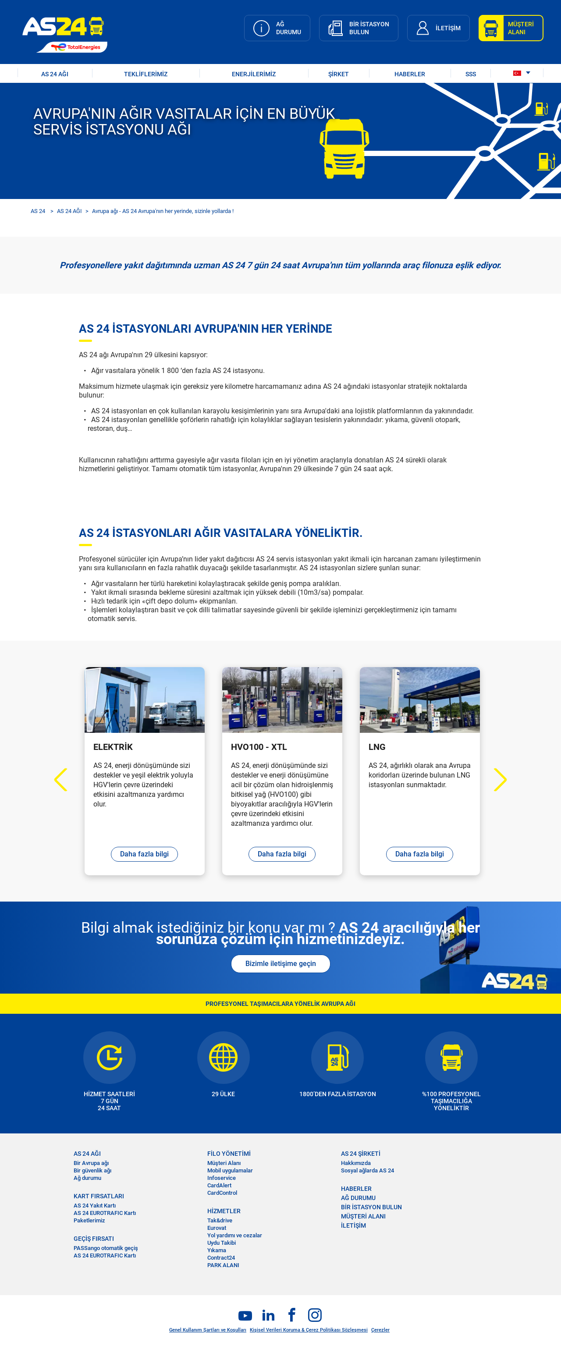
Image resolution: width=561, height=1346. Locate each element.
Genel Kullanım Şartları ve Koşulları (207, 1330)
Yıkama (216, 1250)
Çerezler (380, 1330)
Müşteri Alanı (224, 1163)
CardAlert (219, 1185)
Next (495, 779)
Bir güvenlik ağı (92, 1170)
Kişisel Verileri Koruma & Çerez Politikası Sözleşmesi (309, 1330)
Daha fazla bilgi (144, 854)
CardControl (222, 1193)
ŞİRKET (338, 74)
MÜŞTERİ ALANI (363, 1216)
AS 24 (38, 211)
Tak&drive (219, 1220)
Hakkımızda (356, 1163)
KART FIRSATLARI (99, 1196)
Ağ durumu (87, 1178)
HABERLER (409, 74)
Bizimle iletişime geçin (280, 963)
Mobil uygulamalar (230, 1170)
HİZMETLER (224, 1211)
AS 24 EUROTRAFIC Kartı (105, 1213)
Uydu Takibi (221, 1242)
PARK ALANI (223, 1265)
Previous (65, 779)
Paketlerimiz (89, 1220)
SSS (470, 74)
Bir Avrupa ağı (91, 1163)
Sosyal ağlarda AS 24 (367, 1170)
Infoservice (221, 1178)
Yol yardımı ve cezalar (234, 1235)
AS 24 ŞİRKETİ (360, 1153)
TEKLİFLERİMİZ (145, 74)
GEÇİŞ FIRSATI (94, 1238)
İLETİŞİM (353, 1225)
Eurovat (216, 1228)
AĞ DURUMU (358, 1197)
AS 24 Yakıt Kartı (95, 1205)
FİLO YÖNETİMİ (229, 1153)
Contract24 (221, 1257)
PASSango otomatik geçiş (106, 1248)
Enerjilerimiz (254, 74)
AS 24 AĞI (54, 74)
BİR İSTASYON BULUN (371, 1207)
